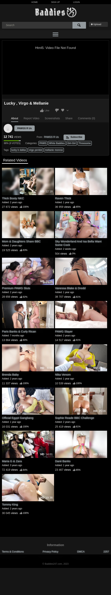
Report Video (31, 118)
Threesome (84, 143)
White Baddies (57, 143)
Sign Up (55, 2)
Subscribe (74, 137)
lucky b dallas (18, 150)
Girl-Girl (71, 143)
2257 (106, 551)
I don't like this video (57, 110)
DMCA (80, 551)
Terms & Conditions (13, 551)
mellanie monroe (54, 150)
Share (68, 118)
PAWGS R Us (24, 128)
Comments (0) (86, 118)
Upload (97, 24)
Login (76, 2)
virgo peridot (35, 150)
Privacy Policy (50, 551)
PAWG (42, 143)
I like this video (42, 110)
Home (34, 2)
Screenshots (52, 118)
